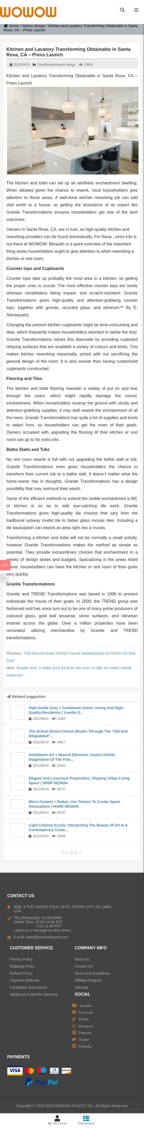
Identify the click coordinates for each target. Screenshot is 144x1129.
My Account (57, 1120)
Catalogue (86, 1120)
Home (11, 26)
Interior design (33, 26)
